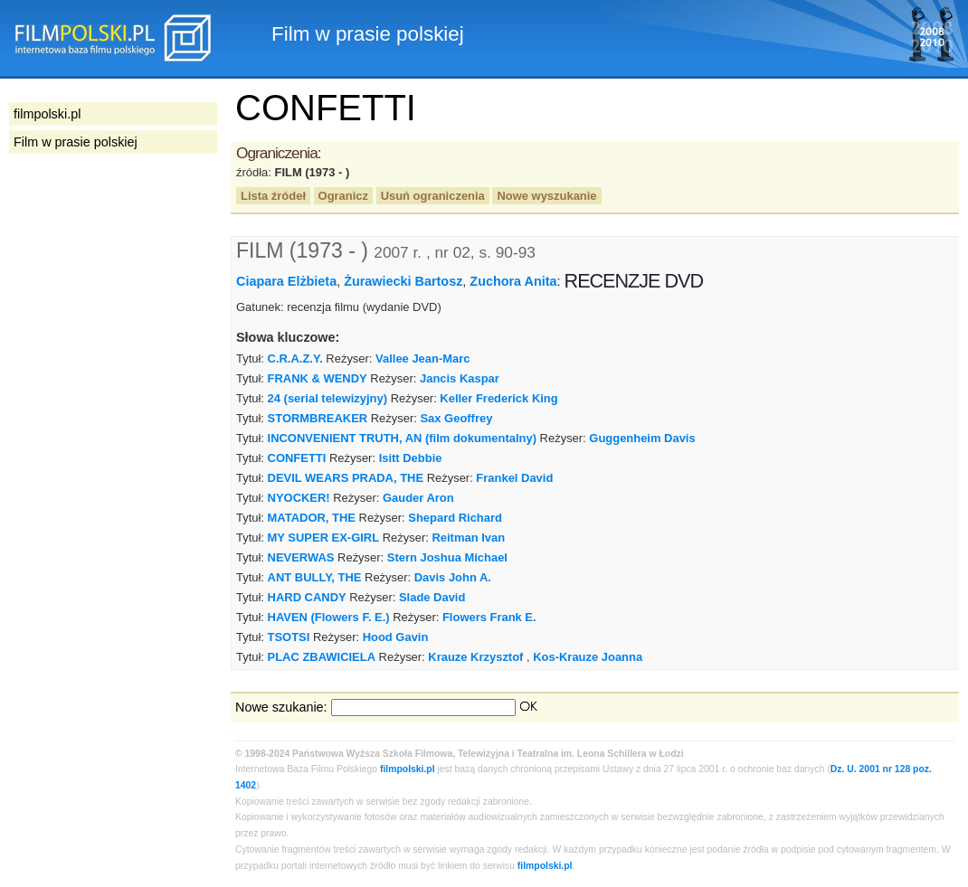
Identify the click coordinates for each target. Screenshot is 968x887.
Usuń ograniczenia (433, 196)
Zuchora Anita (513, 281)
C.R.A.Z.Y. (295, 358)
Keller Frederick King (498, 398)
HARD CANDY (307, 597)
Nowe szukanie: (281, 707)
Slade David (432, 597)
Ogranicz (343, 196)
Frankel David (514, 478)
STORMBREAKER (318, 418)
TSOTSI (289, 637)
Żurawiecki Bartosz (403, 281)
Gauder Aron (418, 498)
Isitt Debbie (410, 458)
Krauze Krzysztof (475, 657)
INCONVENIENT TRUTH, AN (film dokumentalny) (402, 438)
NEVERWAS (301, 557)
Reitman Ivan (468, 537)
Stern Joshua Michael (447, 557)
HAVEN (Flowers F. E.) (329, 617)
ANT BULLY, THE (315, 577)
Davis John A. (452, 577)
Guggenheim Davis (642, 438)
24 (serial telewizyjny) (327, 398)
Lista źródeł (273, 196)
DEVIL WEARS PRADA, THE (345, 478)
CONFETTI (297, 458)
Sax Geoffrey (456, 418)
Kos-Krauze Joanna (587, 657)
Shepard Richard (455, 517)
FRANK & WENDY (317, 378)
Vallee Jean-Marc (422, 358)
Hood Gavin (396, 637)
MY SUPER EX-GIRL (324, 537)
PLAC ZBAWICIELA (321, 657)
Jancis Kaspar (459, 378)
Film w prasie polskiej (76, 142)
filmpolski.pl (407, 769)
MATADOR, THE (312, 517)
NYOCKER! (299, 498)
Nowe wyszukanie (546, 196)
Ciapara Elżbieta (286, 281)
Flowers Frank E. (489, 617)
